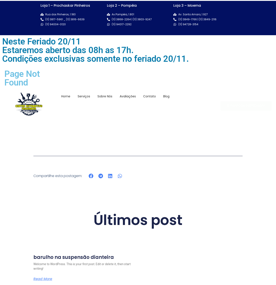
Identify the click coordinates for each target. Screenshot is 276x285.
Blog (166, 96)
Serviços (84, 96)
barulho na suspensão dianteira (73, 257)
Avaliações (128, 96)
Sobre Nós (104, 96)
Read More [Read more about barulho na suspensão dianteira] (42, 279)
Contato (149, 96)
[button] (91, 175)
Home (65, 96)
